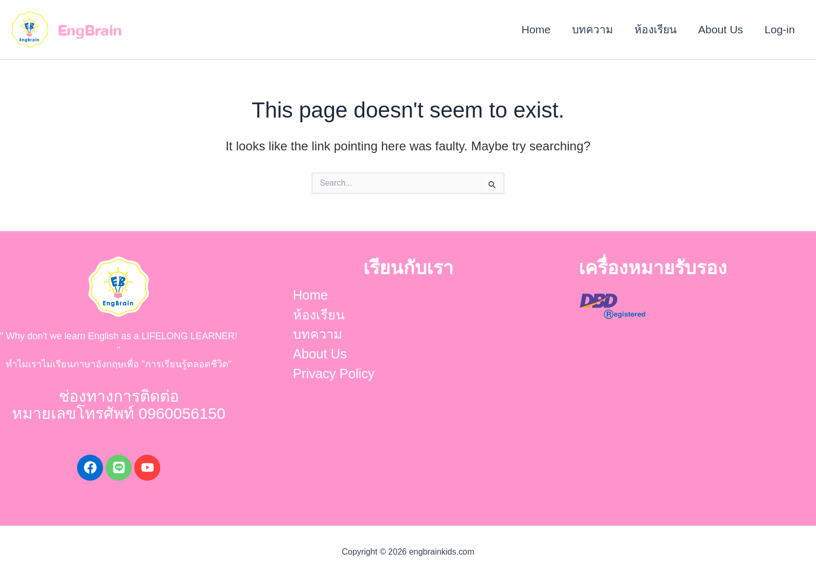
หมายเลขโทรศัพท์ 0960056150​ (118, 413)
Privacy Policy (331, 376)
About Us (719, 29)
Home (534, 29)
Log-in (779, 29)
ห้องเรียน (654, 29)
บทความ (590, 29)
